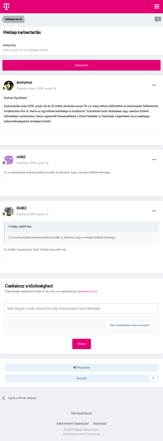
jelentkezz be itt (87, 291)
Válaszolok (81, 65)
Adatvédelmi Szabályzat (73, 424)
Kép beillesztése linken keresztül (129, 325)
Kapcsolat (100, 424)
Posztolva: (32, 163)
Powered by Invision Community (81, 434)
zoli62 (20, 157)
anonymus (9, 45)
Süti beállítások (81, 413)
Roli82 (21, 208)
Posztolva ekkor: (36, 88)
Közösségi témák (37, 50)
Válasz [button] (81, 344)
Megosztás (81, 367)
